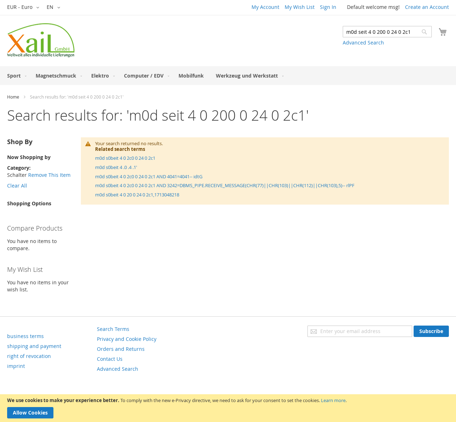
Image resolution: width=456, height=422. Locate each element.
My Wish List (300, 7)
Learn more (333, 400)
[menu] (228, 75)
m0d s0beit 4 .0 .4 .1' (116, 167)
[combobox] (387, 31)
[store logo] (40, 40)
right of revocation (29, 356)
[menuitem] (15, 75)
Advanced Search (363, 42)
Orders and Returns (121, 348)
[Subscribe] (431, 331)
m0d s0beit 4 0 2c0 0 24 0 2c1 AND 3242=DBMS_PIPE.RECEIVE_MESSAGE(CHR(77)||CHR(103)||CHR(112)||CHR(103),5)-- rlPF (224, 185)
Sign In (328, 7)
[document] (228, 408)
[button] (24, 7)
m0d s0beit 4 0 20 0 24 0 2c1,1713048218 (137, 194)
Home (13, 97)
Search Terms (113, 329)
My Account (265, 7)
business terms (25, 336)
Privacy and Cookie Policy (126, 339)
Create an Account (427, 7)
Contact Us (110, 358)
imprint (16, 366)
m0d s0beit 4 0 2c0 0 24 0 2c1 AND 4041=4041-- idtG (148, 176)
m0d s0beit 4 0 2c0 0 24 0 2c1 (125, 158)
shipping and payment (34, 346)
